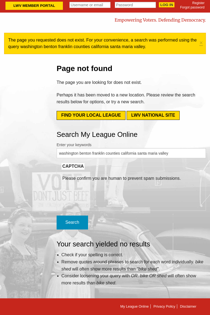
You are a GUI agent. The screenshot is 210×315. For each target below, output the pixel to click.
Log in (166, 5)
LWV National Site (153, 115)
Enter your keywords (74, 145)
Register (198, 3)
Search (72, 222)
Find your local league (91, 115)
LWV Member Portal (34, 6)
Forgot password (192, 7)
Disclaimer (188, 306)
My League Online (134, 306)
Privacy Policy (164, 306)
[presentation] (103, 192)
